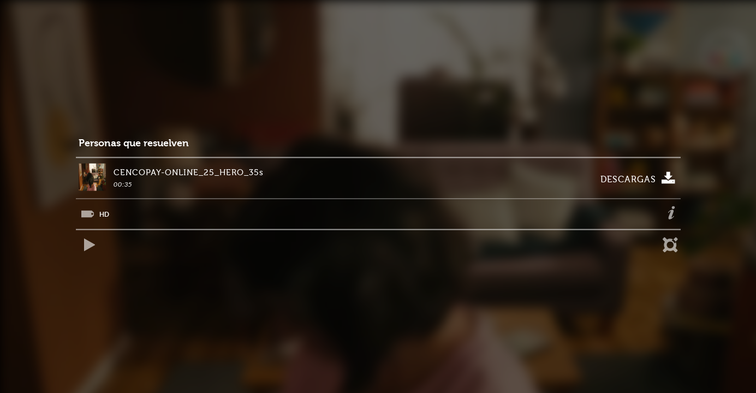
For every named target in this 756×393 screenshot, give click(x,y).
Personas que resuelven (134, 143)
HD (104, 214)
